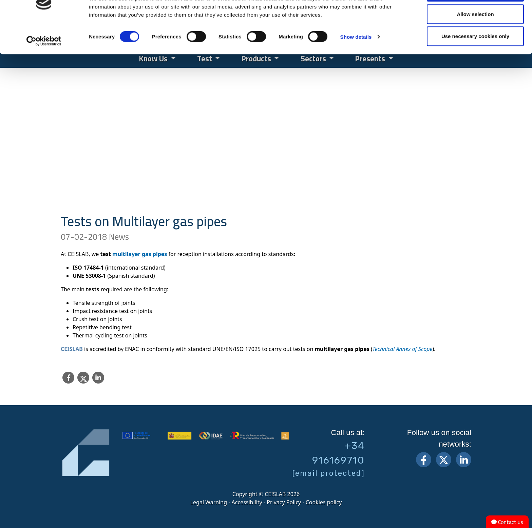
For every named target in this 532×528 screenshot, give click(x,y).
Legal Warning (208, 502)
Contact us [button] (507, 522)
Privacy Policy (284, 502)
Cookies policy (324, 502)
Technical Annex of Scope (403, 349)
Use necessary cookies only (475, 62)
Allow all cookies (475, 18)
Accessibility (247, 502)
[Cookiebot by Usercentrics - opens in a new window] (44, 67)
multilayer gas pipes (139, 254)
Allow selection (475, 40)
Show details (356, 63)
